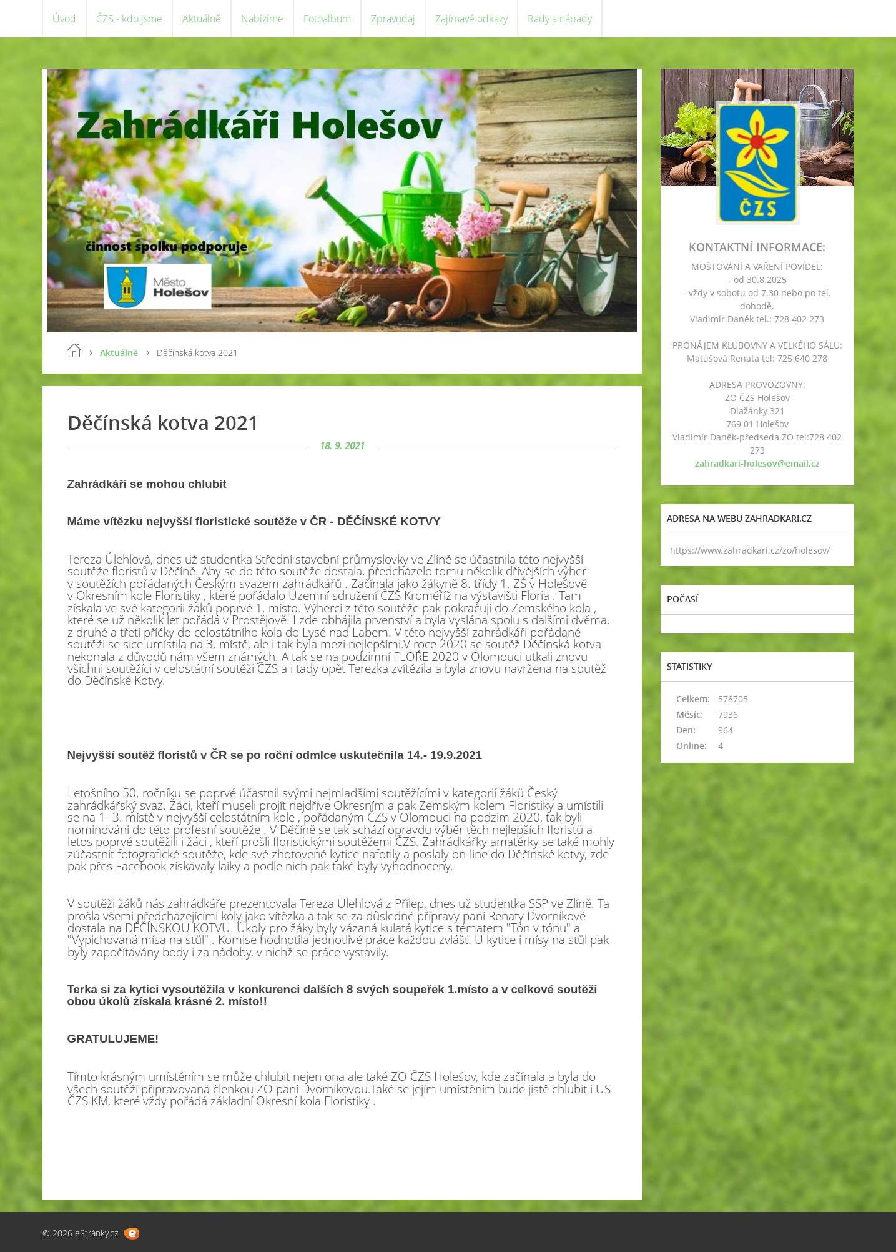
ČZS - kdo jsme (129, 19)
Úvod (64, 19)
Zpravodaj (393, 19)
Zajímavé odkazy (471, 19)
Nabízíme (262, 19)
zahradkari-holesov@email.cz (757, 463)
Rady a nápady (560, 19)
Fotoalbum (327, 19)
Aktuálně (201, 19)
